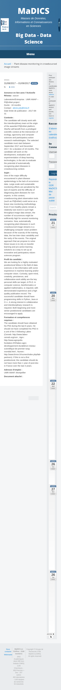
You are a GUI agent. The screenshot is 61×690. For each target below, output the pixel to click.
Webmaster (8, 655)
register (51, 118)
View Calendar (48, 634)
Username (54, 152)
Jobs (12, 87)
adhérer (51, 94)
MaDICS (33, 10)
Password (53, 162)
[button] (51, 637)
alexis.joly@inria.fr (21, 108)
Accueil (7, 63)
